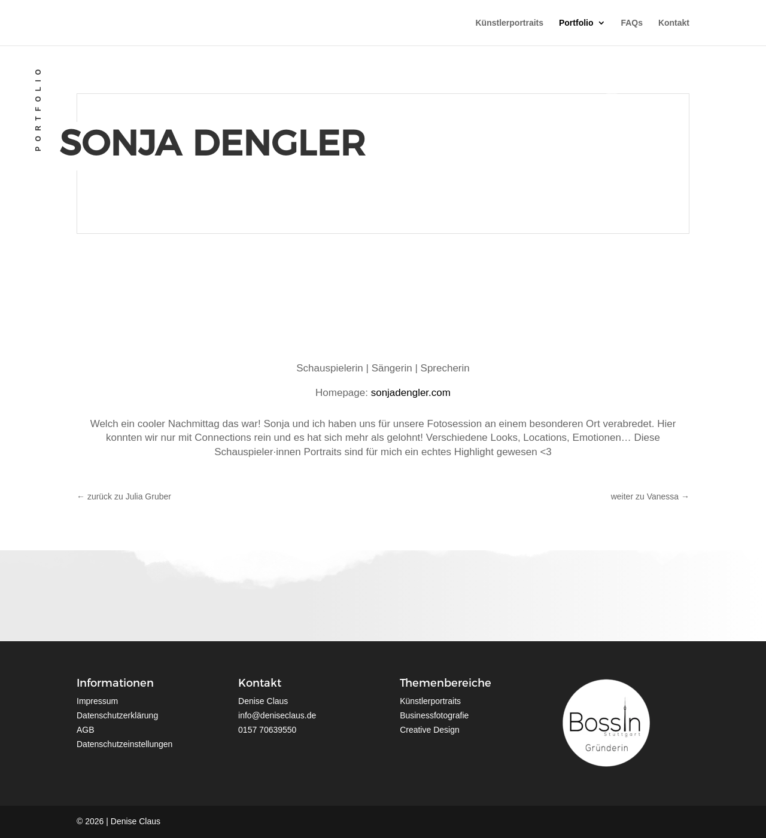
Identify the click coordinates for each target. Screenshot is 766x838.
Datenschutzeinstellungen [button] (124, 744)
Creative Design (430, 730)
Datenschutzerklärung (117, 715)
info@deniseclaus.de (277, 715)
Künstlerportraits (510, 23)
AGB (86, 730)
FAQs (632, 23)
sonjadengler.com (411, 392)
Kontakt (673, 23)
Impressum (97, 701)
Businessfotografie (434, 715)
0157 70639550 (267, 730)
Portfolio (576, 23)
